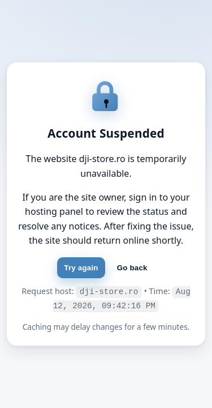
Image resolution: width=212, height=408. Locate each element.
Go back (132, 269)
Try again (81, 269)
